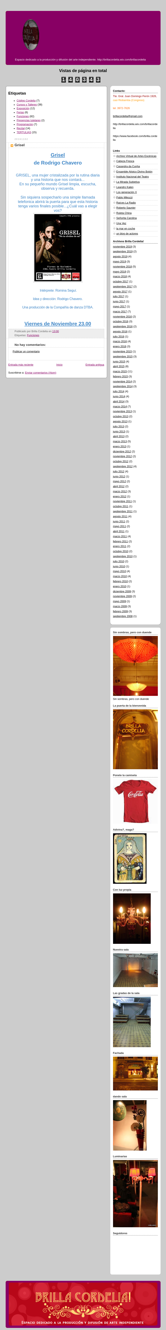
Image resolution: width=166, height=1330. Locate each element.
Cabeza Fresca (125, 161)
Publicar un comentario (26, 351)
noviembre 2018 (122, 266)
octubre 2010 (121, 551)
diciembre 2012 (122, 451)
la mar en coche (125, 228)
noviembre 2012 (122, 456)
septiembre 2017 (123, 286)
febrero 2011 (120, 541)
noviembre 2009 (122, 596)
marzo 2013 (120, 441)
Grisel (20, 145)
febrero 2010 (120, 581)
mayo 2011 (119, 526)
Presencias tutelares (29, 120)
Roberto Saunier (126, 207)
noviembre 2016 (122, 316)
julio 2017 (118, 296)
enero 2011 (119, 546)
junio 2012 (119, 476)
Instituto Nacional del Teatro (132, 176)
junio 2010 (119, 566)
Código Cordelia (26, 100)
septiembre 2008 (123, 616)
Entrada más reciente (20, 364)
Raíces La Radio (126, 202)
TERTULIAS (24, 132)
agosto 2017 (120, 291)
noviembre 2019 (122, 246)
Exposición (23, 108)
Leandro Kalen (125, 187)
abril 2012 (119, 486)
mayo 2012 (119, 481)
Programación (25, 124)
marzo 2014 (120, 406)
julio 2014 (118, 391)
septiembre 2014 (123, 386)
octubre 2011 (121, 506)
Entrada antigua (94, 364)
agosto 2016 (120, 331)
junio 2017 (119, 301)
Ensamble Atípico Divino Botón (134, 171)
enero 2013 (119, 446)
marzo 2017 (120, 311)
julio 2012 (118, 471)
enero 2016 (119, 346)
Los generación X (126, 192)
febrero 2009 (120, 611)
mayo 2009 (119, 601)
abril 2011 (119, 531)
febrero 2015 (120, 376)
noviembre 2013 (122, 411)
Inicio (59, 364)
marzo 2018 (120, 276)
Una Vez (121, 223)
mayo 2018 (119, 271)
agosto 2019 (120, 256)
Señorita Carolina (126, 218)
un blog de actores (127, 233)
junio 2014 (119, 396)
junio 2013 (119, 431)
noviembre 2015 (122, 351)
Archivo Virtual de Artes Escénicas (136, 156)
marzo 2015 (120, 371)
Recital (21, 128)
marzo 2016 (120, 341)
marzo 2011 (120, 536)
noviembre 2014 (122, 381)
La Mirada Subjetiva (128, 181)
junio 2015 (119, 361)
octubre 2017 (121, 281)
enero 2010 (119, 586)
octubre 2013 (121, 416)
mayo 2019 (119, 261)
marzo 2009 (120, 606)
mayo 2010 (119, 571)
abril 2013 (119, 436)
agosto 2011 (120, 516)
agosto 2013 (120, 421)
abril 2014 (119, 401)
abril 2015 (119, 366)
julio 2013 (118, 426)
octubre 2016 (121, 321)
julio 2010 (118, 561)
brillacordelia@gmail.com (128, 116)
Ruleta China (124, 213)
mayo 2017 (119, 306)
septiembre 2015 (123, 356)
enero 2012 (119, 496)
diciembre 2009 (122, 591)
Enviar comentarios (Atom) (40, 372)
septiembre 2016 (123, 326)
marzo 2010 (120, 576)
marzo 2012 (120, 491)
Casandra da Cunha (128, 166)
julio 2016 (118, 336)
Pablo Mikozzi (124, 197)
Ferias (20, 112)
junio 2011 (119, 521)
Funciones (23, 116)
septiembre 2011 (123, 511)
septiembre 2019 (123, 251)
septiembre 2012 (123, 466)
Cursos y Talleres (27, 104)
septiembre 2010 (123, 556)
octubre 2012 (121, 461)
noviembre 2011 (122, 501)
